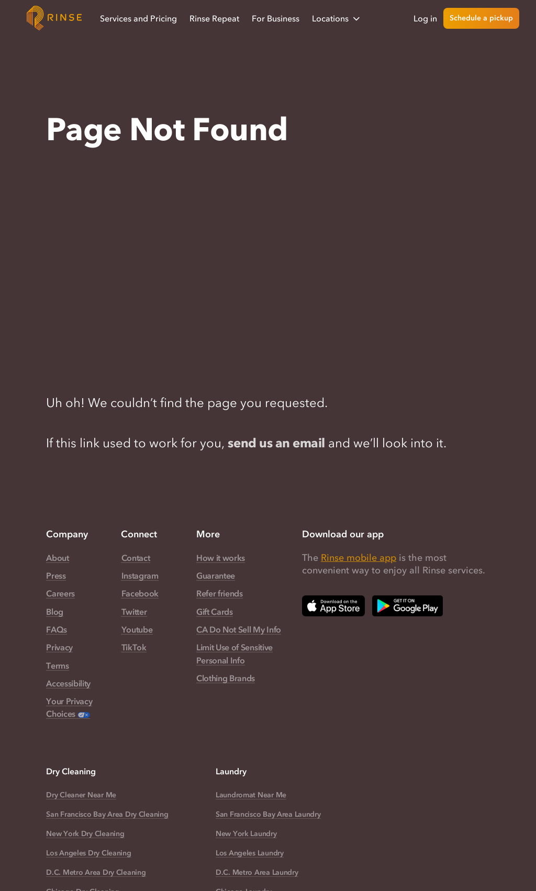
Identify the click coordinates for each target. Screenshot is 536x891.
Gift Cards (214, 611)
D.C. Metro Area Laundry (257, 872)
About (57, 557)
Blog (54, 611)
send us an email (276, 442)
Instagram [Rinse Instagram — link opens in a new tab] (140, 575)
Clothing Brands (225, 678)
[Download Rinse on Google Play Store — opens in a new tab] (407, 605)
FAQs (56, 629)
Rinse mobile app (358, 557)
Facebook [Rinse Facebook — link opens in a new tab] (140, 593)
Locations (337, 18)
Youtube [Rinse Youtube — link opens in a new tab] (137, 629)
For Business (275, 18)
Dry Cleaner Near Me (81, 795)
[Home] (54, 18)
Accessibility (68, 683)
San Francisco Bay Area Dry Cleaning (107, 814)
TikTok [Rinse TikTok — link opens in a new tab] (134, 647)
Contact (135, 557)
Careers (60, 593)
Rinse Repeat (214, 18)
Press (55, 575)
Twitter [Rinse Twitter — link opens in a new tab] (134, 611)
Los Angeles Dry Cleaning (88, 853)
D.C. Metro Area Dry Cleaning (96, 872)
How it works (220, 557)
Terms (57, 665)
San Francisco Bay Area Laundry (268, 814)
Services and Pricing (138, 18)
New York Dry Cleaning (85, 833)
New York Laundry (246, 833)
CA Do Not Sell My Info (238, 629)
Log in (425, 18)
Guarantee (215, 575)
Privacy (59, 647)
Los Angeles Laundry (250, 853)
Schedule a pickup (481, 18)
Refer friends (219, 593)
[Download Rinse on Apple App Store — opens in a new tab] (333, 605)
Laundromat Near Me (251, 795)
